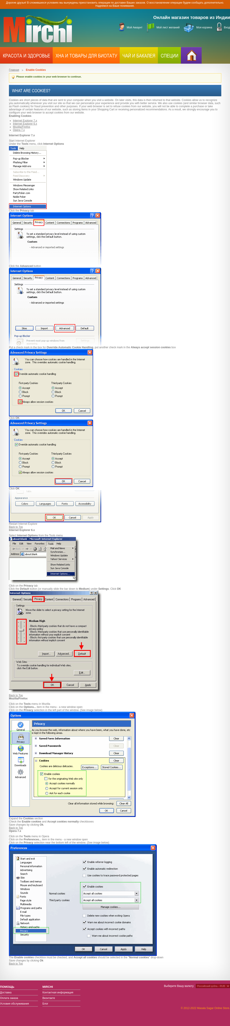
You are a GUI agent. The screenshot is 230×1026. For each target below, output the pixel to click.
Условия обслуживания (14, 1003)
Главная (14, 69)
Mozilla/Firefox (21, 126)
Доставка (6, 992)
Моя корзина (204, 27)
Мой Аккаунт (134, 27)
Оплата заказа (9, 998)
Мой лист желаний (168, 27)
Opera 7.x (19, 130)
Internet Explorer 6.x (25, 123)
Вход (227, 27)
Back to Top (16, 527)
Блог (45, 1003)
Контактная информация (57, 992)
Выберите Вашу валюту (179, 986)
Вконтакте (48, 998)
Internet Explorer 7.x (25, 120)
